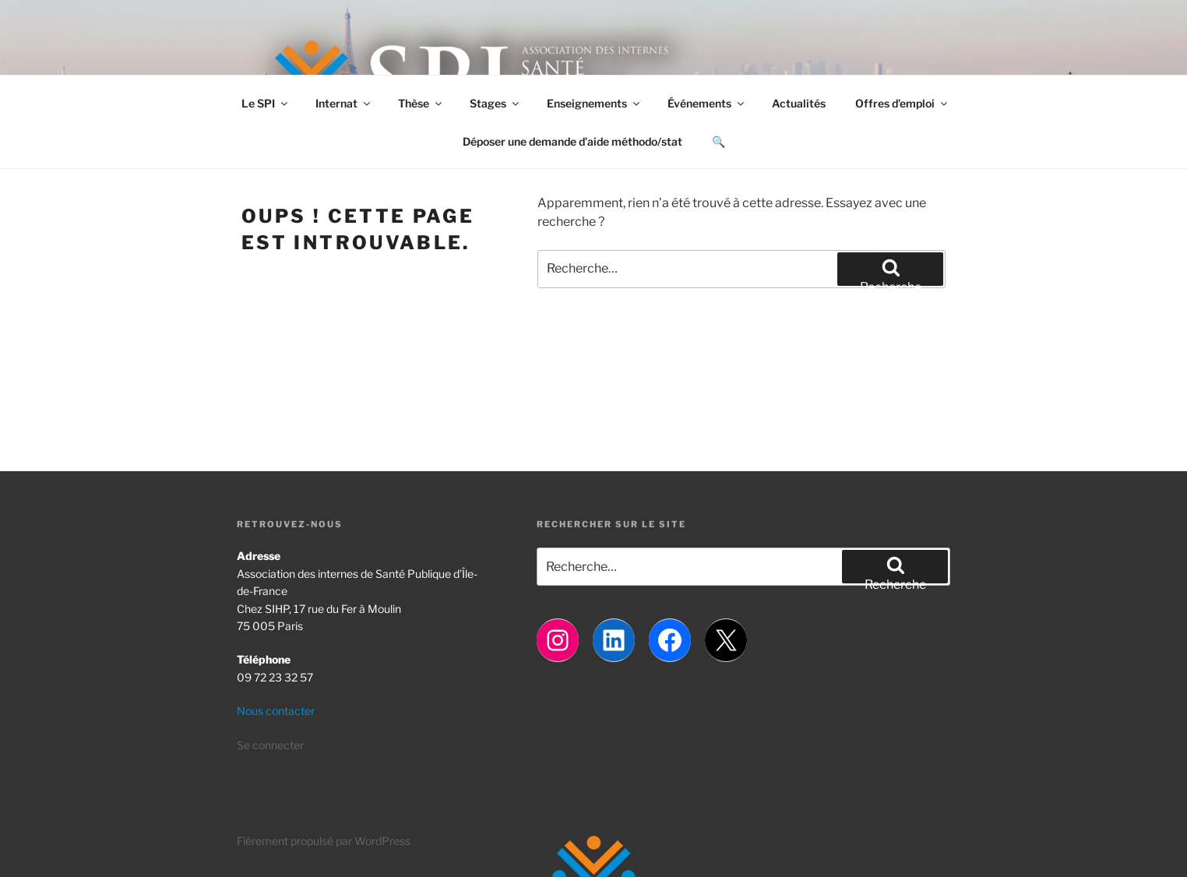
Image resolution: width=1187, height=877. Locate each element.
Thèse (421, 103)
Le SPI (265, 103)
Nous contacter (276, 710)
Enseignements (594, 103)
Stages (495, 103)
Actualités (799, 103)
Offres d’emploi (902, 103)
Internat (343, 103)
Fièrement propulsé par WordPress (323, 840)
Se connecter (270, 745)
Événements (706, 103)
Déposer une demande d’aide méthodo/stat (572, 141)
